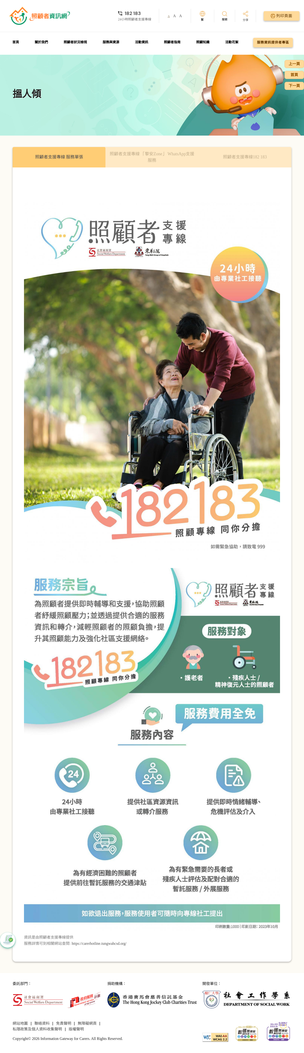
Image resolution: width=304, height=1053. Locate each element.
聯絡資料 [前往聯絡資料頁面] (42, 1023)
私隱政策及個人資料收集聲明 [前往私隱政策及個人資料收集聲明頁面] (37, 1029)
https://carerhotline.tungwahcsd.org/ (99, 943)
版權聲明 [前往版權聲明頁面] (76, 1029)
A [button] (169, 16)
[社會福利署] (38, 1000)
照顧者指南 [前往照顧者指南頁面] (172, 42)
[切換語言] (202, 16)
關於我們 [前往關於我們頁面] (41, 42)
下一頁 (294, 86)
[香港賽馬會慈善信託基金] (151, 1000)
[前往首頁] (40, 16)
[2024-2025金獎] (247, 1033)
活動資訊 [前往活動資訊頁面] (141, 42)
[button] (7, 940)
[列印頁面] (281, 16)
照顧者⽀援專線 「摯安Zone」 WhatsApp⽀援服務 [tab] (152, 157)
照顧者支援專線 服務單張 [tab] (59, 157)
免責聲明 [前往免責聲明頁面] (63, 1023)
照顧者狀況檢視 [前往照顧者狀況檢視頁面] (75, 42)
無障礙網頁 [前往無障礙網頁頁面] (87, 1023)
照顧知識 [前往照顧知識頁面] (202, 42)
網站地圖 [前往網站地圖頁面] (20, 1023)
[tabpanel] (152, 564)
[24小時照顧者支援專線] (134, 13)
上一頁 (294, 64)
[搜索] (224, 16)
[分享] (245, 16)
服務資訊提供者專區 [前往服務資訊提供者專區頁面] (273, 42)
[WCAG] (215, 1037)
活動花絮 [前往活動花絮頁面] (231, 42)
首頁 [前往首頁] (15, 42)
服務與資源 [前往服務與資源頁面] (111, 42)
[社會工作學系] (246, 1000)
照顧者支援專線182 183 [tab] (245, 157)
